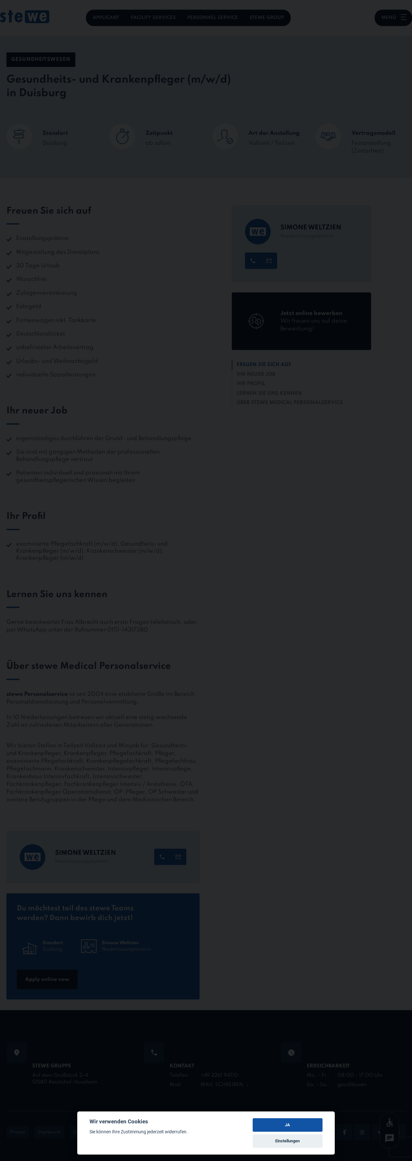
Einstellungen (287, 1140)
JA (287, 1124)
